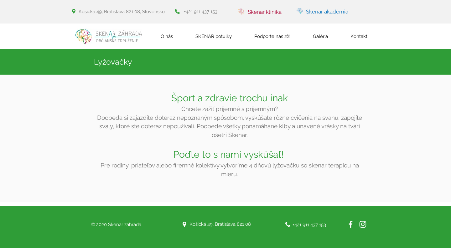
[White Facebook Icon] (350, 224)
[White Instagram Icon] (362, 224)
